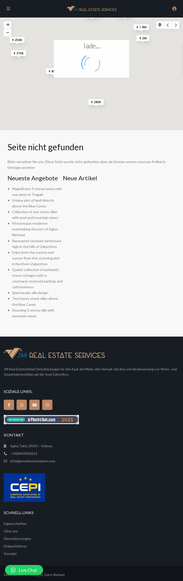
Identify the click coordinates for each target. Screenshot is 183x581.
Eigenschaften (15, 523)
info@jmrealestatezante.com (32, 461)
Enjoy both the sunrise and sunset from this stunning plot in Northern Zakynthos (36, 258)
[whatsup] (22, 405)
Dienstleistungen (17, 538)
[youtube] (34, 405)
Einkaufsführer (15, 546)
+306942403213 (23, 453)
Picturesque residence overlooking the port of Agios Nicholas (35, 229)
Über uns (11, 531)
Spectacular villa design (30, 292)
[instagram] (47, 405)
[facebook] (9, 405)
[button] (24, 570)
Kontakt (11, 553)
